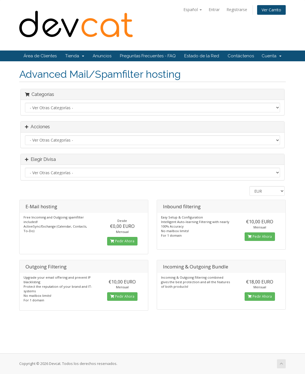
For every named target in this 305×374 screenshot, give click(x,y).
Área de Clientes (40, 55)
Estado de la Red (201, 55)
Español (192, 9)
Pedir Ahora (122, 241)
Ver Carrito (271, 9)
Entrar (214, 9)
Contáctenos (241, 55)
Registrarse (236, 9)
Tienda (74, 55)
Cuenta (271, 55)
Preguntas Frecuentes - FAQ (148, 55)
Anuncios (102, 55)
